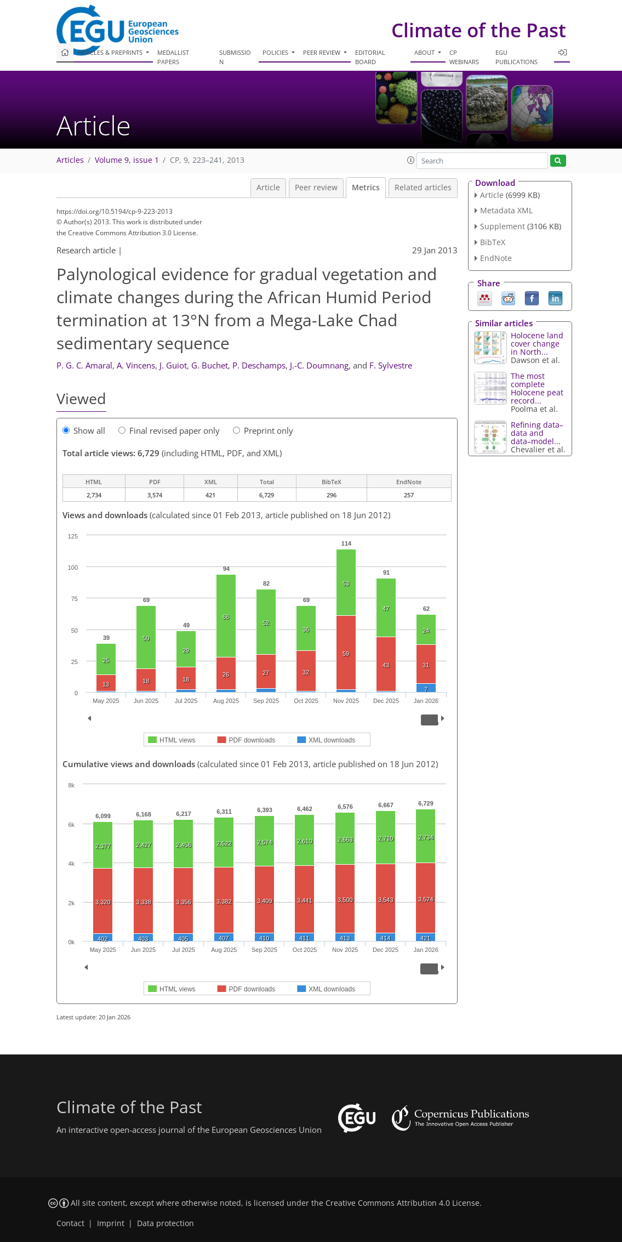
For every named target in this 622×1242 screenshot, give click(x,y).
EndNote (496, 258)
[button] (411, 160)
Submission (235, 57)
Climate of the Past (478, 30)
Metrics (366, 187)
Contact (70, 1223)
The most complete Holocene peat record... (537, 388)
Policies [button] (276, 52)
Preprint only (263, 430)
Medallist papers (173, 57)
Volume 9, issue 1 (127, 160)
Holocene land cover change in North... (537, 343)
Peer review (316, 187)
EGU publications (516, 57)
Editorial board (370, 57)
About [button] (425, 52)
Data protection (165, 1223)
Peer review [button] (322, 52)
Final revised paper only (169, 430)
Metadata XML (506, 210)
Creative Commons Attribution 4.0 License (403, 1203)
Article (268, 187)
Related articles (423, 187)
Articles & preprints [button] (110, 52)
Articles (70, 160)
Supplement (502, 226)
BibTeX (492, 242)
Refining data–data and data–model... (537, 432)
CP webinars (464, 57)
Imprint (110, 1223)
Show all (83, 430)
